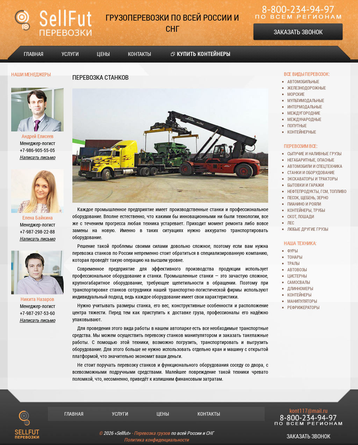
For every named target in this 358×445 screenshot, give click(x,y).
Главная (33, 53)
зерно (322, 197)
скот (291, 216)
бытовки (296, 185)
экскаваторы (300, 178)
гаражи (316, 185)
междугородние (303, 113)
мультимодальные (305, 100)
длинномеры (300, 288)
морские (296, 94)
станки (294, 172)
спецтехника (329, 166)
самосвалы (298, 282)
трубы (319, 210)
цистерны (297, 276)
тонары (294, 257)
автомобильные (303, 81)
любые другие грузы (307, 229)
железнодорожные (306, 88)
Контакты (139, 53)
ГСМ (324, 191)
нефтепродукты (303, 191)
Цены (103, 53)
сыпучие (295, 153)
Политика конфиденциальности (156, 439)
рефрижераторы (303, 307)
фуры (292, 250)
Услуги (70, 53)
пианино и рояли (304, 204)
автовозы (297, 269)
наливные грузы (325, 153)
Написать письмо (37, 157)
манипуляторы (302, 301)
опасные (325, 160)
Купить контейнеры (203, 53)
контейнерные (301, 132)
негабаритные (301, 160)
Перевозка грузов (152, 433)
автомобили (299, 166)
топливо (338, 191)
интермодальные (304, 106)
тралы (293, 263)
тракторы (328, 178)
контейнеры (299, 210)
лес (290, 222)
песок (293, 197)
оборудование (320, 172)
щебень (308, 197)
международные (304, 119)
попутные (297, 125)
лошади (306, 216)
